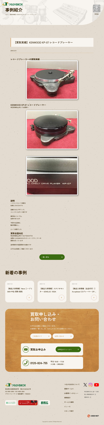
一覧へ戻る (45, 257)
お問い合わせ (59, 336)
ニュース (67, 406)
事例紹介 (67, 397)
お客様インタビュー (71, 393)
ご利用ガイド (37, 336)
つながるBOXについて (72, 384)
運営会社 (86, 397)
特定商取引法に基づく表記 (91, 391)
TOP (6, 14)
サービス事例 (69, 402)
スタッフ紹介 (69, 411)
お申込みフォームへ (65, 349)
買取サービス (69, 389)
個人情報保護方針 (89, 394)
